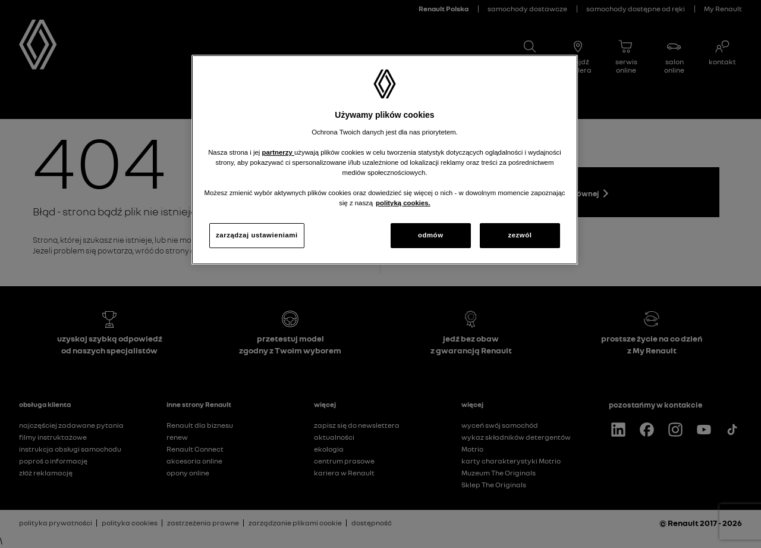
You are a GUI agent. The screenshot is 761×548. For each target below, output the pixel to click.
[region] (384, 160)
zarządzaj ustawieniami (257, 235)
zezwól (520, 235)
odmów (431, 235)
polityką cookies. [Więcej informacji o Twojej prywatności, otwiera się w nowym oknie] (403, 202)
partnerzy (278, 152)
